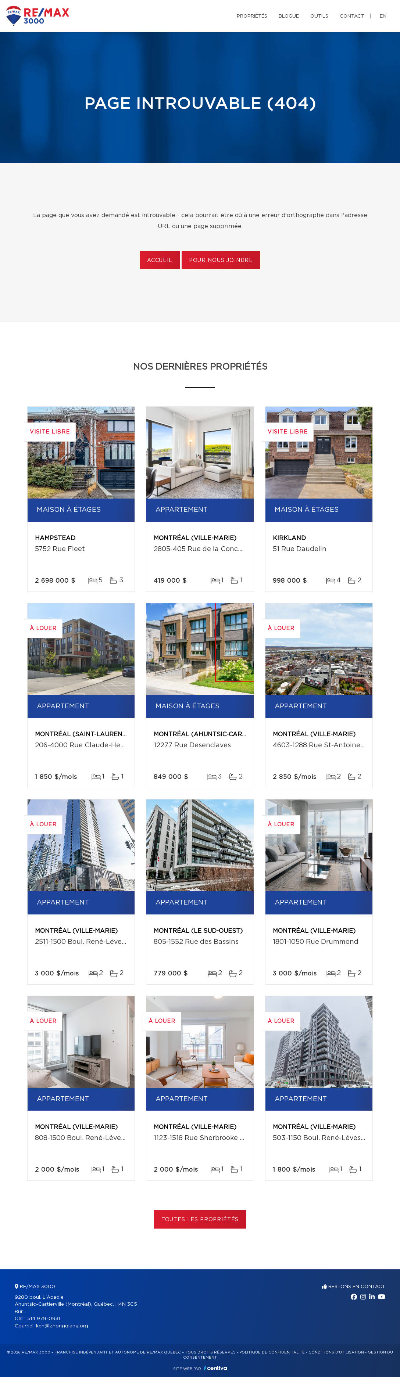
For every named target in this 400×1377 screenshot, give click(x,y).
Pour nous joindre (221, 260)
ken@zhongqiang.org (62, 1326)
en (383, 16)
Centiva (215, 1368)
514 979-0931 (43, 1318)
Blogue (289, 16)
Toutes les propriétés (200, 1219)
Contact (352, 16)
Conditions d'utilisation (336, 1352)
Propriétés (252, 16)
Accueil (159, 260)
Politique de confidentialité (272, 1352)
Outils (319, 16)
